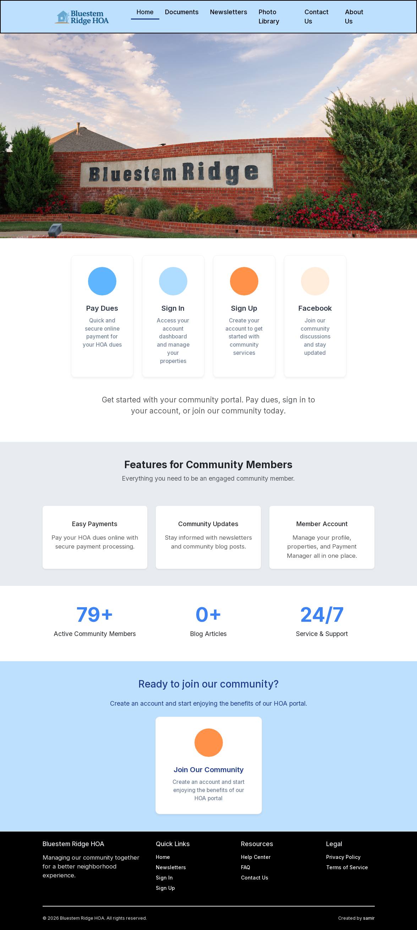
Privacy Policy (343, 857)
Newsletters (228, 12)
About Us (354, 16)
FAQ (245, 867)
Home (145, 12)
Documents (182, 12)
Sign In (164, 878)
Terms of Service (347, 867)
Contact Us (316, 16)
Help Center (255, 857)
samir (369, 918)
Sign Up (165, 888)
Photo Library (269, 16)
